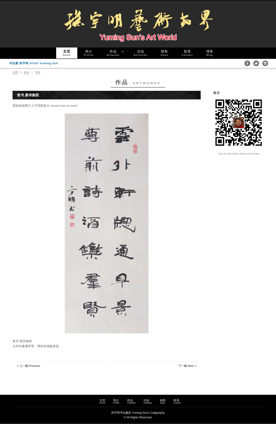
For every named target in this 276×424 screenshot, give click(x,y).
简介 (89, 52)
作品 (113, 52)
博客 (209, 52)
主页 (67, 52)
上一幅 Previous (30, 365)
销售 (165, 52)
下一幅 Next (186, 365)
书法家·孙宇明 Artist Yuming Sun (33, 63)
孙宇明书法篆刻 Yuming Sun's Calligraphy (138, 412)
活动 (140, 52)
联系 (187, 52)
